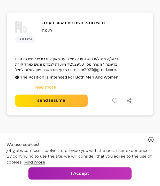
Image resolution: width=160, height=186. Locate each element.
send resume (51, 100)
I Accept (80, 173)
